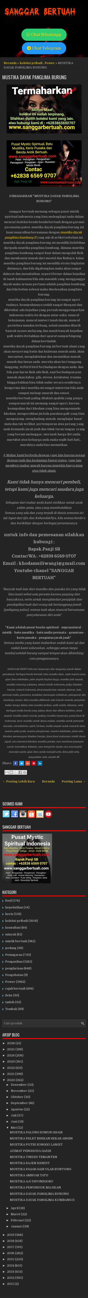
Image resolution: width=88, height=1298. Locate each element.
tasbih (9, 1002)
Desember (19, 1084)
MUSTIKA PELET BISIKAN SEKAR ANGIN (41, 1138)
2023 (11, 1061)
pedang (10, 948)
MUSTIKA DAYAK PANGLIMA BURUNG (34, 77)
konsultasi (13, 927)
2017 (11, 1247)
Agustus (17, 1109)
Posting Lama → (74, 781)
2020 (11, 1080)
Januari (17, 1226)
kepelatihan (14, 907)
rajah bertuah (15, 988)
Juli (14, 1115)
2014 (11, 1265)
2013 (11, 1271)
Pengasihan (14, 961)
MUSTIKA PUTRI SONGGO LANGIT (36, 1144)
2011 (11, 1284)
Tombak (11, 1009)
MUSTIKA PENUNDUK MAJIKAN (35, 1187)
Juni (14, 1121)
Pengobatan (14, 975)
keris (9, 914)
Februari (18, 1220)
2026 (11, 1043)
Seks (8, 995)
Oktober (17, 1097)
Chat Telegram (44, 48)
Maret (16, 1214)
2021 (11, 1074)
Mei (14, 1127)
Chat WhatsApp (44, 34)
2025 (11, 1049)
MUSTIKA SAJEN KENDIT (30, 1163)
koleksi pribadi (31, 63)
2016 (11, 1253)
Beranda (10, 63)
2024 (11, 1055)
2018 (11, 1241)
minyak (10, 934)
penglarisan (14, 968)
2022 (11, 1068)
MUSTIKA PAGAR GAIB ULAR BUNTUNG (40, 1169)
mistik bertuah (16, 941)
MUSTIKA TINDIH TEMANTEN (33, 1157)
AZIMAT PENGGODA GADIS (30, 1151)
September (20, 1103)
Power (50, 63)
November (19, 1091)
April (15, 1208)
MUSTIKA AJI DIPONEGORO (31, 1181)
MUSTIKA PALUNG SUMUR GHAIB (36, 1132)
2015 (11, 1259)
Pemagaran (13, 954)
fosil (8, 900)
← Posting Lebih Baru (18, 781)
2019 (11, 1235)
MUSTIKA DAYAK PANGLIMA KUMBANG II (42, 1200)
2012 (11, 1277)
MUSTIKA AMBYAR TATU (29, 1175)
